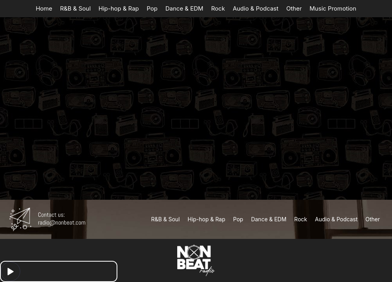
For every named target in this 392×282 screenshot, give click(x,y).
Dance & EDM (184, 8)
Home (44, 8)
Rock (218, 8)
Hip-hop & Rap (119, 8)
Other (294, 8)
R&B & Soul (75, 8)
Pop (152, 8)
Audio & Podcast (256, 8)
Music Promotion (332, 8)
